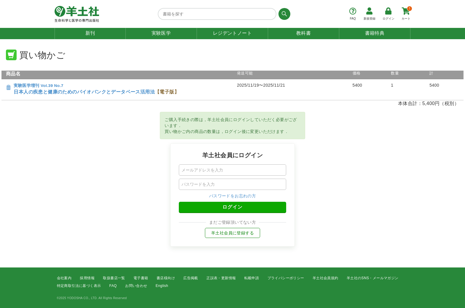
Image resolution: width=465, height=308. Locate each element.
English (162, 286)
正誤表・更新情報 (221, 278)
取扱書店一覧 (114, 278)
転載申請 (251, 278)
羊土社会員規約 (325, 278)
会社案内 (64, 278)
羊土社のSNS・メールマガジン (373, 278)
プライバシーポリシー (285, 278)
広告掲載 (190, 278)
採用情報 (87, 278)
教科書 (303, 33)
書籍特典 (375, 33)
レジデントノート (232, 33)
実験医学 (161, 33)
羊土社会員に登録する (232, 233)
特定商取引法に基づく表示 (79, 286)
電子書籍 (140, 278)
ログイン (232, 206)
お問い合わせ (136, 286)
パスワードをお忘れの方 (232, 195)
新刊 (90, 33)
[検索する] (283, 14)
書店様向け (166, 278)
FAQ (113, 286)
